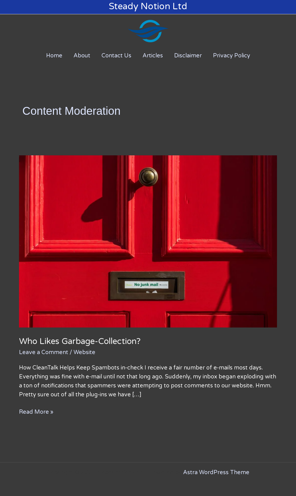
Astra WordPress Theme (216, 472)
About (82, 55)
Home (54, 55)
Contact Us (116, 55)
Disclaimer (188, 55)
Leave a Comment (43, 352)
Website (84, 352)
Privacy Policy (231, 55)
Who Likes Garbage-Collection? (80, 341)
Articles (153, 55)
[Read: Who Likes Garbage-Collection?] (148, 241)
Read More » (36, 411)
